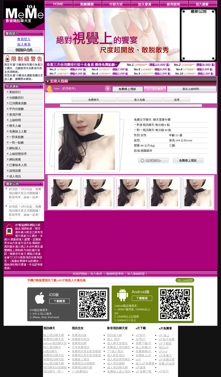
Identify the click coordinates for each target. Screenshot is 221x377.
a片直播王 (165, 355)
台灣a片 (141, 339)
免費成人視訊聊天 (119, 347)
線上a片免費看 (145, 363)
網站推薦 (15, 159)
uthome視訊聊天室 (55, 343)
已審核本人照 (18, 165)
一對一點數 (16, 142)
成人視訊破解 (116, 363)
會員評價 (15, 114)
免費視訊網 (79, 343)
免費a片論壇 (167, 363)
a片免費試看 (167, 359)
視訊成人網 (114, 335)
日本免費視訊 (80, 347)
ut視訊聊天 (50, 351)
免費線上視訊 (80, 359)
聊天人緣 (15, 125)
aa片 (138, 359)
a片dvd (163, 351)
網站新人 (15, 148)
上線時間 (15, 120)
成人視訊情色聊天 (119, 359)
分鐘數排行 (16, 97)
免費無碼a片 (144, 351)
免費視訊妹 (79, 335)
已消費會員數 (18, 103)
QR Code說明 (185, 280)
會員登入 (24, 39)
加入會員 (24, 44)
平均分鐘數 (16, 109)
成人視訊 (15, 176)
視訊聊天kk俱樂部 (55, 367)
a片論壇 (141, 367)
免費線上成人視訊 (119, 371)
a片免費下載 (144, 371)
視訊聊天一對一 (53, 371)
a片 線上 (164, 335)
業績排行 (15, 92)
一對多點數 (16, 137)
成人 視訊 (113, 339)
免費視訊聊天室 (53, 339)
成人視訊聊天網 (117, 367)
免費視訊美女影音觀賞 (86, 351)
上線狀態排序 (18, 153)
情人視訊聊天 (52, 347)
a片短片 (164, 371)
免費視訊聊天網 (82, 367)
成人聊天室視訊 (117, 343)
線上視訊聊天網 (53, 335)
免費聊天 (93, 99)
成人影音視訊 (116, 355)
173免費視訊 (80, 371)
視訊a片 (164, 347)
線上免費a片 (144, 347)
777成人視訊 (115, 351)
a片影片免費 (167, 339)
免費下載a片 (144, 343)
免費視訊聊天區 (53, 355)
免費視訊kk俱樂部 (83, 363)
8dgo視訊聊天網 (53, 363)
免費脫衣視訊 (80, 339)
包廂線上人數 (18, 131)
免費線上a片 (144, 355)
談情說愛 (15, 170)
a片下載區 (165, 343)
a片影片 (141, 335)
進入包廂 (139, 99)
